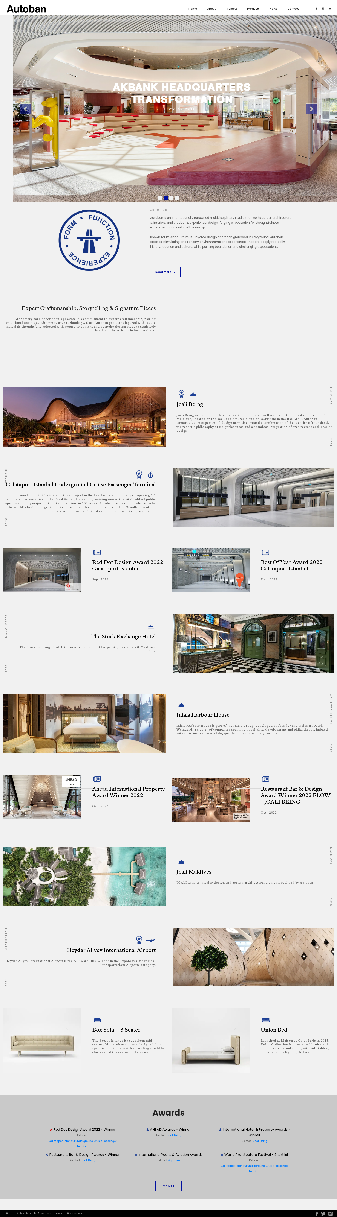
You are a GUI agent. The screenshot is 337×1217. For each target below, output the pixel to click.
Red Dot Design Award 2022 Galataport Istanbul (127, 566)
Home (192, 9)
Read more (165, 272)
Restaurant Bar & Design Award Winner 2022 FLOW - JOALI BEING (296, 796)
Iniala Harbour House (203, 715)
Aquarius (174, 1160)
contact (293, 9)
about (211, 9)
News (273, 9)
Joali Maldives (193, 872)
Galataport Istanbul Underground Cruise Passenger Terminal (81, 485)
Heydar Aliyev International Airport (111, 950)
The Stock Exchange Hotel (123, 637)
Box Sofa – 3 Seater (116, 1030)
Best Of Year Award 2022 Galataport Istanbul (292, 566)
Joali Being (189, 404)
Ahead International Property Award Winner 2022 (128, 792)
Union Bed (274, 1030)
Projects (231, 9)
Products (253, 9)
